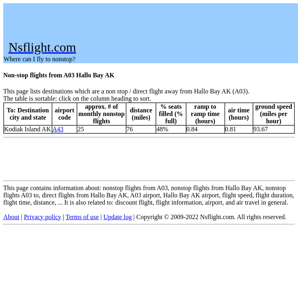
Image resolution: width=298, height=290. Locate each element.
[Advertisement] (150, 22)
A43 (58, 129)
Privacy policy (42, 216)
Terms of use (82, 216)
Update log (117, 216)
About (11, 216)
